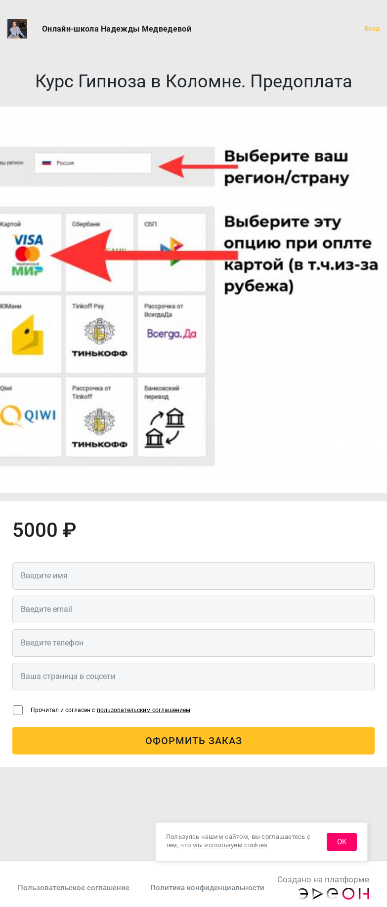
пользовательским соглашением (143, 710)
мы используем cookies (229, 845)
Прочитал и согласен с (110, 710)
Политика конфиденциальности (207, 887)
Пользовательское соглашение (73, 887)
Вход (372, 28)
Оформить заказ (193, 741)
